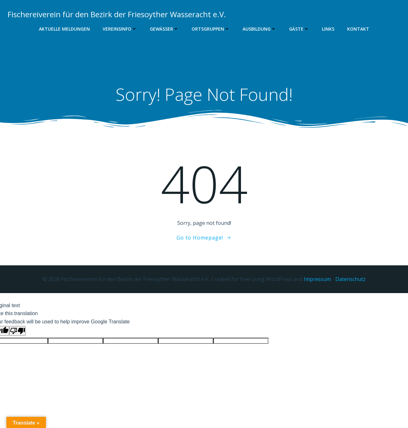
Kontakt (358, 29)
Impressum (317, 279)
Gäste (299, 29)
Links (328, 29)
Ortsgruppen (211, 29)
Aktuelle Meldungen (64, 29)
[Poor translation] (17, 331)
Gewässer (164, 29)
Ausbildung (259, 29)
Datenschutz (350, 279)
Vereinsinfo (120, 29)
